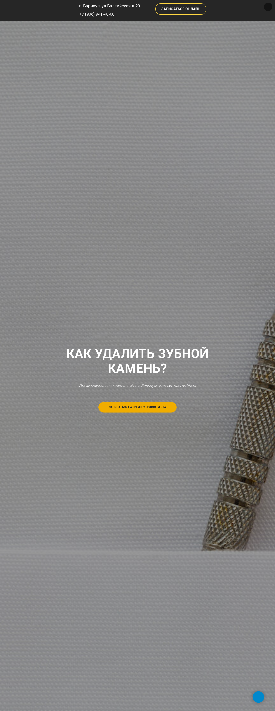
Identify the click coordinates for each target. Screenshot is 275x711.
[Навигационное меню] (268, 7)
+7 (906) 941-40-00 (97, 14)
